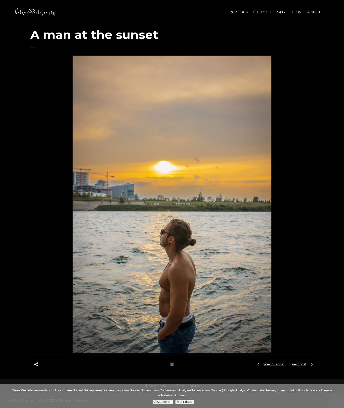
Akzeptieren (163, 402)
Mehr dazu (184, 402)
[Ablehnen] (337, 396)
